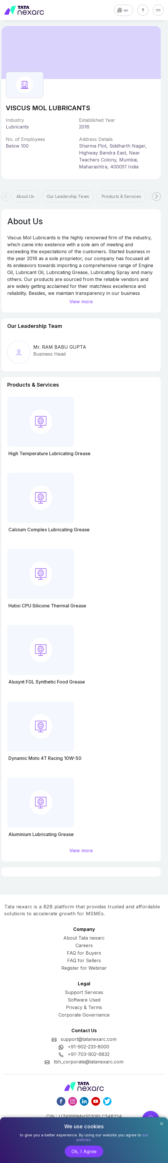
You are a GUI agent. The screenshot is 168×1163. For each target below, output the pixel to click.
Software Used (84, 1000)
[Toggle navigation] (158, 10)
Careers (84, 945)
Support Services (84, 992)
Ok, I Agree (84, 1151)
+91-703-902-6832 (89, 1054)
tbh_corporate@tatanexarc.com (88, 1062)
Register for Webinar (84, 968)
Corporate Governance (84, 1015)
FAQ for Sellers (84, 960)
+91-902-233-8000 (88, 1047)
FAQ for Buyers (84, 953)
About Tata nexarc (84, 938)
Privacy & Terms (84, 1007)
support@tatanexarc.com (89, 1039)
